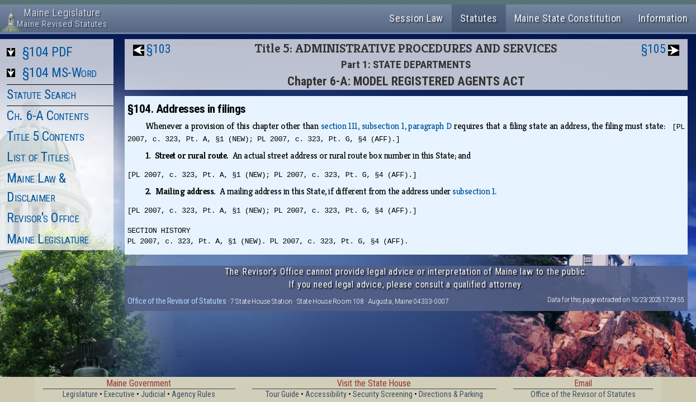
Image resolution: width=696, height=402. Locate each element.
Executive (119, 394)
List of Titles (37, 157)
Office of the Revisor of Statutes (176, 301)
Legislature (80, 394)
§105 (653, 49)
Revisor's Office (43, 218)
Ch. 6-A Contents (47, 115)
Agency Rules (193, 394)
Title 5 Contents (45, 136)
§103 (158, 49)
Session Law (416, 18)
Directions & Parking (451, 394)
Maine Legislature (48, 239)
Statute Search (41, 94)
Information (663, 18)
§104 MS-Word (59, 72)
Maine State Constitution (568, 18)
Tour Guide (282, 394)
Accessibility (326, 394)
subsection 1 (473, 191)
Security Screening (383, 394)
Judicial (153, 394)
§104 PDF (47, 52)
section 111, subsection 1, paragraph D (386, 126)
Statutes (479, 18)
